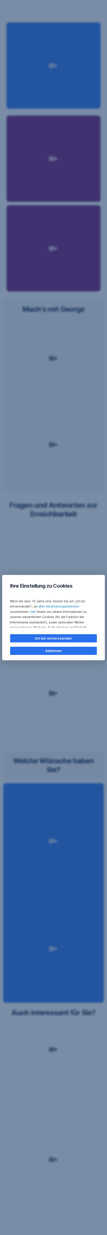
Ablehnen (53, 651)
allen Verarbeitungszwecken (58, 606)
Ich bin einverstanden (53, 638)
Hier (33, 612)
